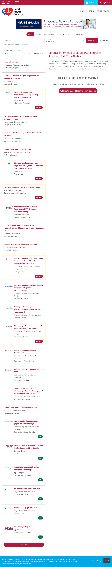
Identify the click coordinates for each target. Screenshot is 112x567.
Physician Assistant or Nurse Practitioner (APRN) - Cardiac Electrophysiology (25, 209)
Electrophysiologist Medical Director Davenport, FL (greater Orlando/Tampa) (28, 287)
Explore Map (49, 34)
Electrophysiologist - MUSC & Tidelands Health (22, 187)
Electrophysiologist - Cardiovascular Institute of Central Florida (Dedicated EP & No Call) (28, 261)
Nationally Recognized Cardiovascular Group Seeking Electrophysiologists (26, 94)
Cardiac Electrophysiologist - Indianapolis (20, 407)
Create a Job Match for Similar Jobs (78, 90)
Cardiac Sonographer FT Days (25, 508)
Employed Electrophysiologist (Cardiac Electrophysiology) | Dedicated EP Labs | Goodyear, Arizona (24, 228)
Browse (38, 34)
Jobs (91, 11)
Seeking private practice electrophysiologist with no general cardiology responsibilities (28, 391)
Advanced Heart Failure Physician (27, 489)
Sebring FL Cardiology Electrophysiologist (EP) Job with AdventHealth (27, 309)
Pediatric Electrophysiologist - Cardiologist (21, 244)
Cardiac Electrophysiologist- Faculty (18, 149)
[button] (103, 40)
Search (30, 34)
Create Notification (37, 53)
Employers (105, 2)
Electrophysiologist (11, 62)
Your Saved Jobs (78, 34)
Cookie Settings (96, 561)
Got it (107, 561)
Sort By (6, 53)
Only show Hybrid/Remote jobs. (17, 44)
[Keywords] (23, 40)
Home (83, 11)
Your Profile (104, 11)
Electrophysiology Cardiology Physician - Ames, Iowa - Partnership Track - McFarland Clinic (28, 165)
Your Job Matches (63, 34)
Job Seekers (91, 2)
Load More (24, 545)
